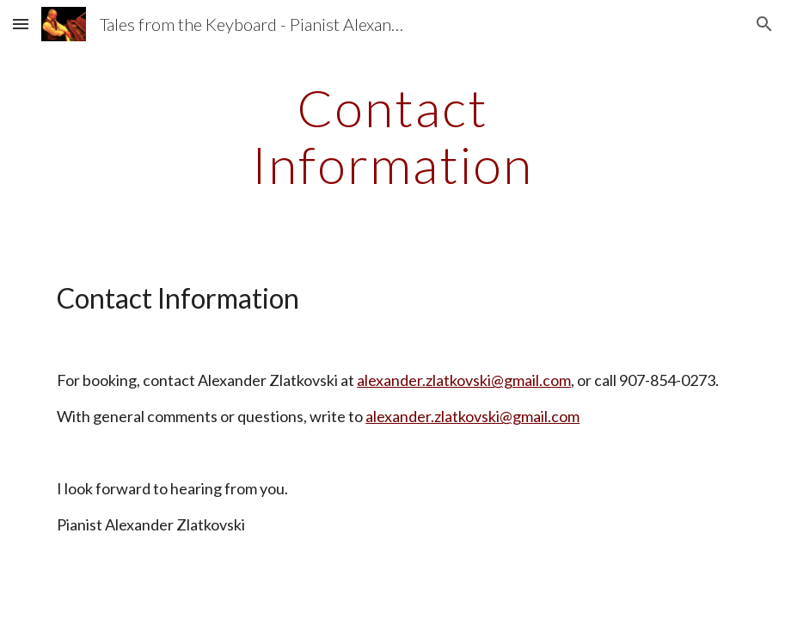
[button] (20, 23)
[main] (392, 135)
